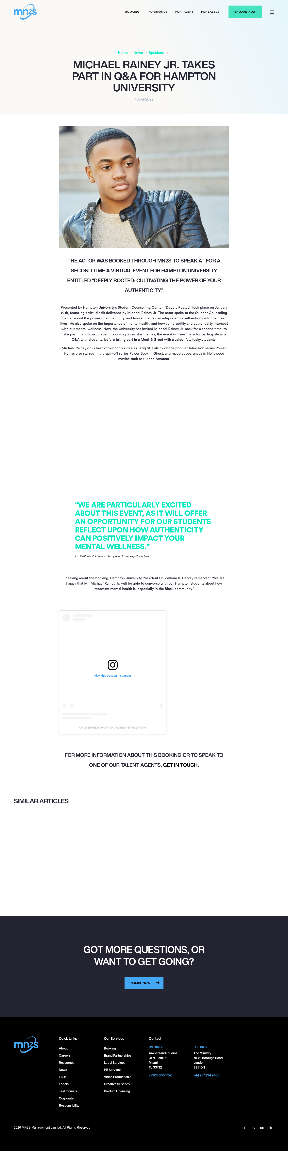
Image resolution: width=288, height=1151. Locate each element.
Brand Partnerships (117, 1055)
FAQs (62, 1076)
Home (123, 52)
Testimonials (68, 1091)
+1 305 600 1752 (160, 1075)
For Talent (184, 12)
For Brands (158, 12)
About (63, 1048)
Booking (132, 12)
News (138, 52)
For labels (210, 12)
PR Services (112, 1069)
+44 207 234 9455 (207, 1075)
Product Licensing (117, 1091)
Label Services (114, 1062)
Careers (65, 1055)
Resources (66, 1062)
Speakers (156, 52)
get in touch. (181, 765)
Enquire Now (245, 12)
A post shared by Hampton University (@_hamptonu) (112, 727)
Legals (64, 1084)
